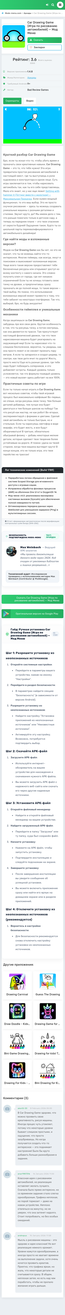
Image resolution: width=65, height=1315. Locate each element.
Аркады (31, 77)
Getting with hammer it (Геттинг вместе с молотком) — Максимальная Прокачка (31, 195)
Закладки (37, 47)
